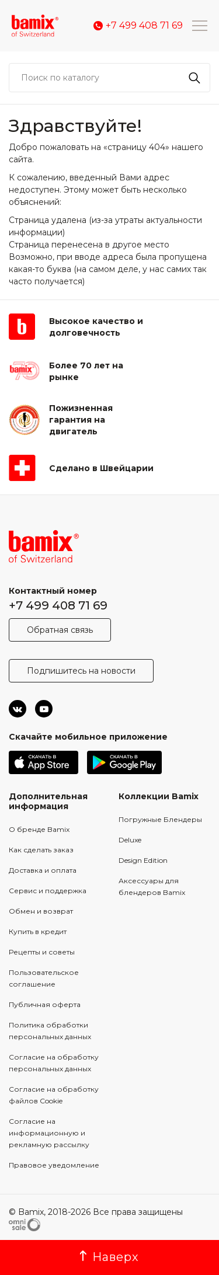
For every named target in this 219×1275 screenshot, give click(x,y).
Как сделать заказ (41, 849)
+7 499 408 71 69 (58, 605)
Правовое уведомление (54, 1165)
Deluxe (130, 839)
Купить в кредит (38, 931)
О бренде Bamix (39, 829)
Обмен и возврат (41, 911)
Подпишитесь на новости (81, 671)
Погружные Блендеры (160, 819)
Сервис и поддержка (47, 890)
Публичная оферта (45, 1004)
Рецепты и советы (42, 951)
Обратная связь (60, 630)
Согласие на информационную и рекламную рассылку (49, 1133)
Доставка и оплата (43, 870)
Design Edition (143, 860)
